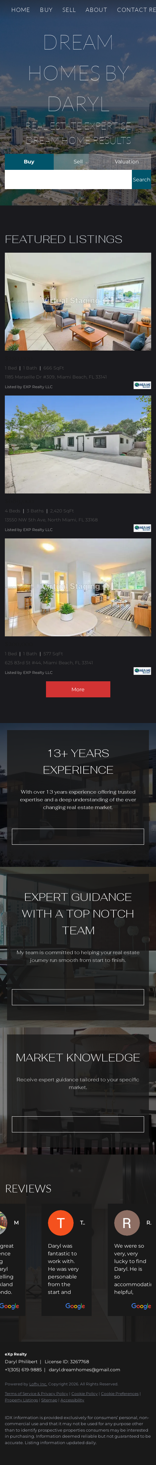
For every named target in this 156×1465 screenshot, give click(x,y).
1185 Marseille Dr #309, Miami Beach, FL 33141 (56, 377)
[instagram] (34, 1452)
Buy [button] (46, 9)
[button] (141, 179)
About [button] (96, 9)
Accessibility (72, 1400)
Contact (132, 9)
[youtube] (46, 1452)
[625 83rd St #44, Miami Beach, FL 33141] (78, 587)
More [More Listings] (78, 689)
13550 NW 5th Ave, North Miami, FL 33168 (51, 520)
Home (20, 9)
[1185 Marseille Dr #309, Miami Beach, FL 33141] (78, 302)
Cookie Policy (84, 1393)
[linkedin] (21, 1452)
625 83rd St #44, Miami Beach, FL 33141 (49, 663)
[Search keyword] (68, 179)
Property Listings (21, 1400)
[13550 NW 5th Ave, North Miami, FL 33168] (78, 444)
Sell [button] (69, 9)
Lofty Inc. (38, 1384)
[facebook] (8, 1452)
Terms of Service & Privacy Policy (36, 1393)
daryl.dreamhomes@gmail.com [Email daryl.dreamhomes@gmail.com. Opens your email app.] (84, 1370)
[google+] (59, 1452)
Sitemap (49, 1400)
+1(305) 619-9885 (23, 1370)
